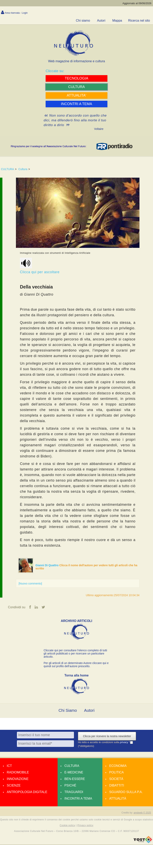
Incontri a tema (78, 798)
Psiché (70, 785)
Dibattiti (116, 785)
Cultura (22, 169)
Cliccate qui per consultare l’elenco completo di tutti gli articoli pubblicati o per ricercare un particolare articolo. (75, 653)
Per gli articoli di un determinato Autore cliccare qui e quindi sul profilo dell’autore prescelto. (76, 665)
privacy (124, 742)
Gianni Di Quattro (47, 565)
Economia (118, 766)
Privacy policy (85, 825)
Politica (116, 772)
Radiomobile (18, 772)
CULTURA (7, 169)
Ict (9, 766)
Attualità (117, 798)
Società (116, 779)
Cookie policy (67, 825)
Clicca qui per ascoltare (40, 266)
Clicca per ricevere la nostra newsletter (107, 736)
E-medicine (73, 772)
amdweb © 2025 (142, 812)
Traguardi (73, 792)
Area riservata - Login (16, 12)
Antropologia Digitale (27, 792)
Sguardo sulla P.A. (126, 792)
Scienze (14, 785)
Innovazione (17, 779)
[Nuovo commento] (30, 583)
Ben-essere (74, 779)
